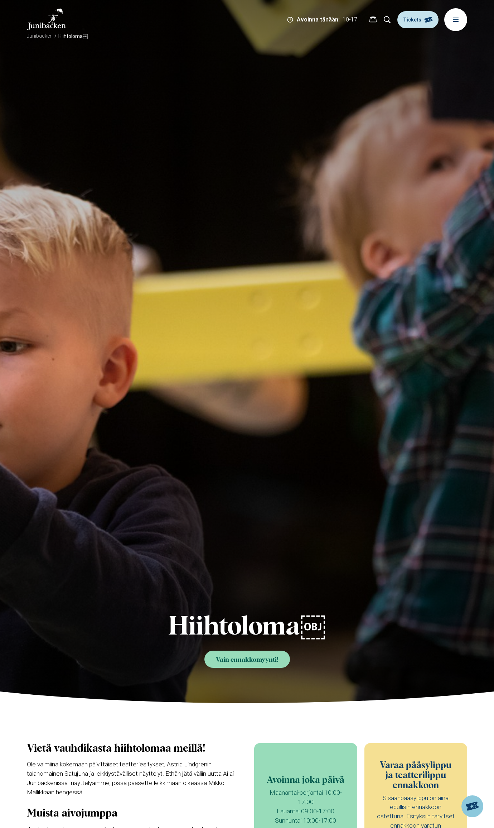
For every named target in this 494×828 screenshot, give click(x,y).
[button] (373, 20)
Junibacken (40, 36)
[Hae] (387, 19)
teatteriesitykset (142, 764)
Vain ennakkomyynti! (247, 660)
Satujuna (76, 773)
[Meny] (455, 19)
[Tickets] (472, 806)
